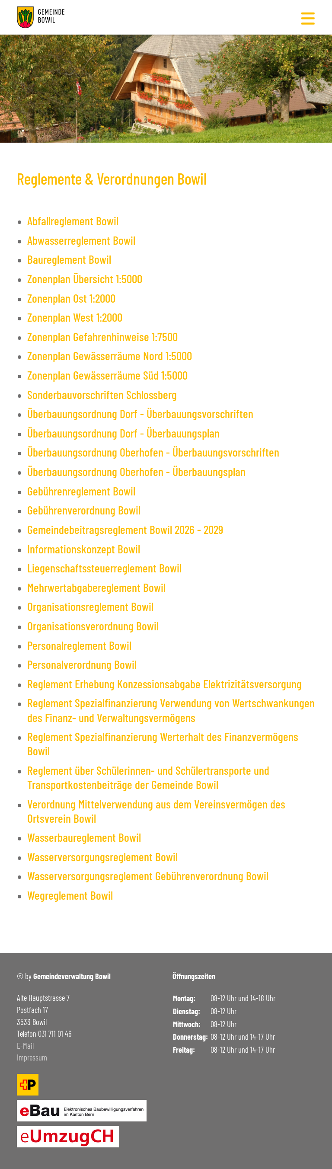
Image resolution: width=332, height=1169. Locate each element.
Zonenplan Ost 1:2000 (71, 298)
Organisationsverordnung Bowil (93, 625)
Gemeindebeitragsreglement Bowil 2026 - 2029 (125, 529)
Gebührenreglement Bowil (81, 490)
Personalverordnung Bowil (82, 664)
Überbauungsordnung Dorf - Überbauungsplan (123, 432)
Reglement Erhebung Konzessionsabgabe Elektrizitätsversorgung (164, 683)
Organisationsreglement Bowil (90, 606)
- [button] (295, 77)
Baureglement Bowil (69, 259)
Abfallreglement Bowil (72, 220)
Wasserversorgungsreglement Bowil (102, 856)
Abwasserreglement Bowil (81, 240)
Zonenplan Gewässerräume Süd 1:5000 (107, 374)
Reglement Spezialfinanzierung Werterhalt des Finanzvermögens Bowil (162, 743)
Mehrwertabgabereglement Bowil (96, 587)
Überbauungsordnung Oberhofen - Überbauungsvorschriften (153, 451)
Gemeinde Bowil (51, 81)
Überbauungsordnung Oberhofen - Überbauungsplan (136, 471)
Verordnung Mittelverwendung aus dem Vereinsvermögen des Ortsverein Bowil (156, 810)
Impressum (32, 1057)
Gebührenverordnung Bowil (83, 509)
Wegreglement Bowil (70, 895)
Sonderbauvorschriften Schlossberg (102, 394)
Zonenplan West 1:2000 (74, 317)
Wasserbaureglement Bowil (84, 837)
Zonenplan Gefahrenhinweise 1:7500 (102, 336)
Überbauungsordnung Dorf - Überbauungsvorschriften (140, 413)
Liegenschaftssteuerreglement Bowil (104, 567)
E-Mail (25, 1046)
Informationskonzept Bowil (83, 548)
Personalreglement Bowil (79, 645)
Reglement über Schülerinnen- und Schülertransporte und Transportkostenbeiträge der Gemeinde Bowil (148, 777)
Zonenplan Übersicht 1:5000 (84, 278)
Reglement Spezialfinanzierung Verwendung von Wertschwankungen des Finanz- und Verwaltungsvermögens (171, 709)
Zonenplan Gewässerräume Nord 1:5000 (109, 355)
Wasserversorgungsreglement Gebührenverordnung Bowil (147, 875)
